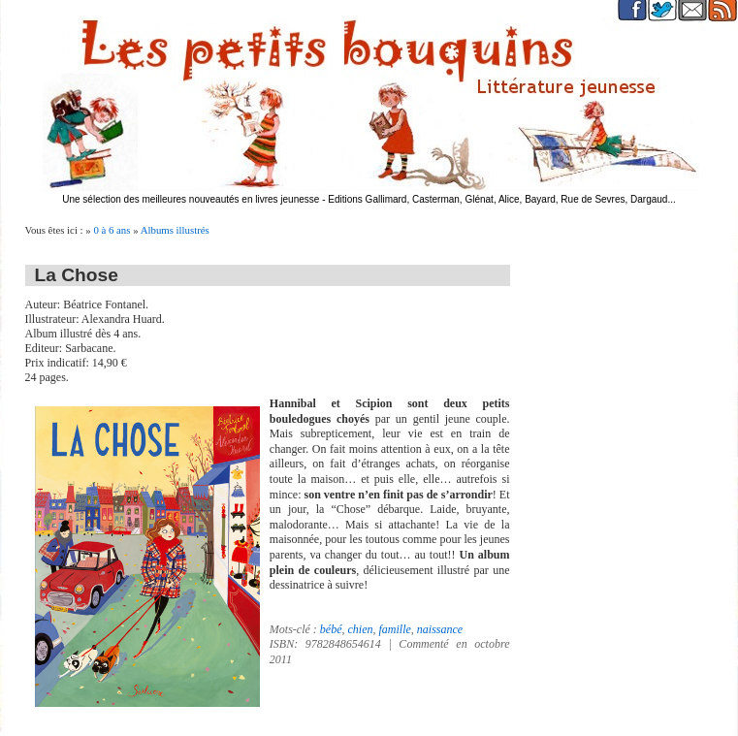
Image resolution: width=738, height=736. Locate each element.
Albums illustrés (175, 230)
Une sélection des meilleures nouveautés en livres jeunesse (190, 199)
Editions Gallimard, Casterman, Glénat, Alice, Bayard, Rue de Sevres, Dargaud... (502, 199)
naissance (440, 629)
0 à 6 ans (111, 230)
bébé (331, 629)
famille (394, 629)
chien (359, 629)
